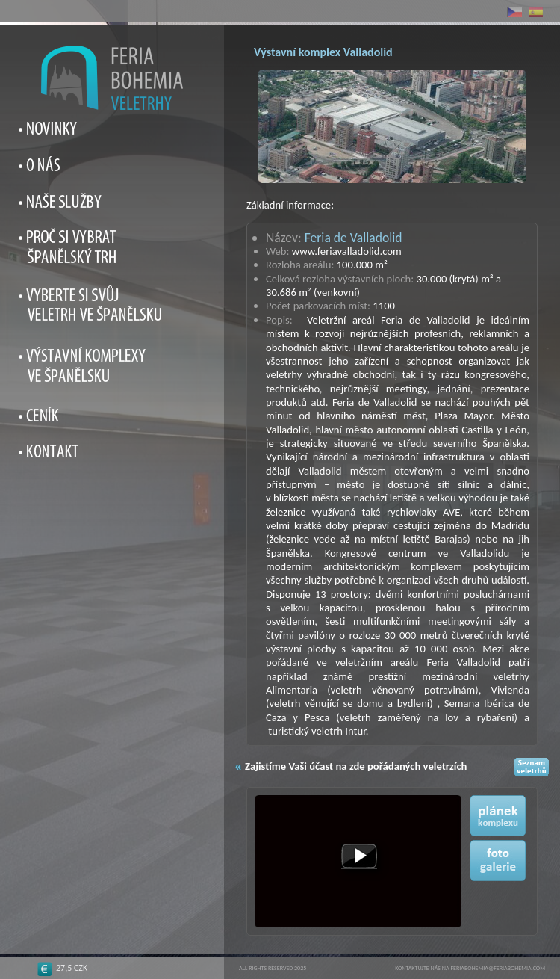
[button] (359, 856)
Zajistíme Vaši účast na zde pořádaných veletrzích (356, 766)
